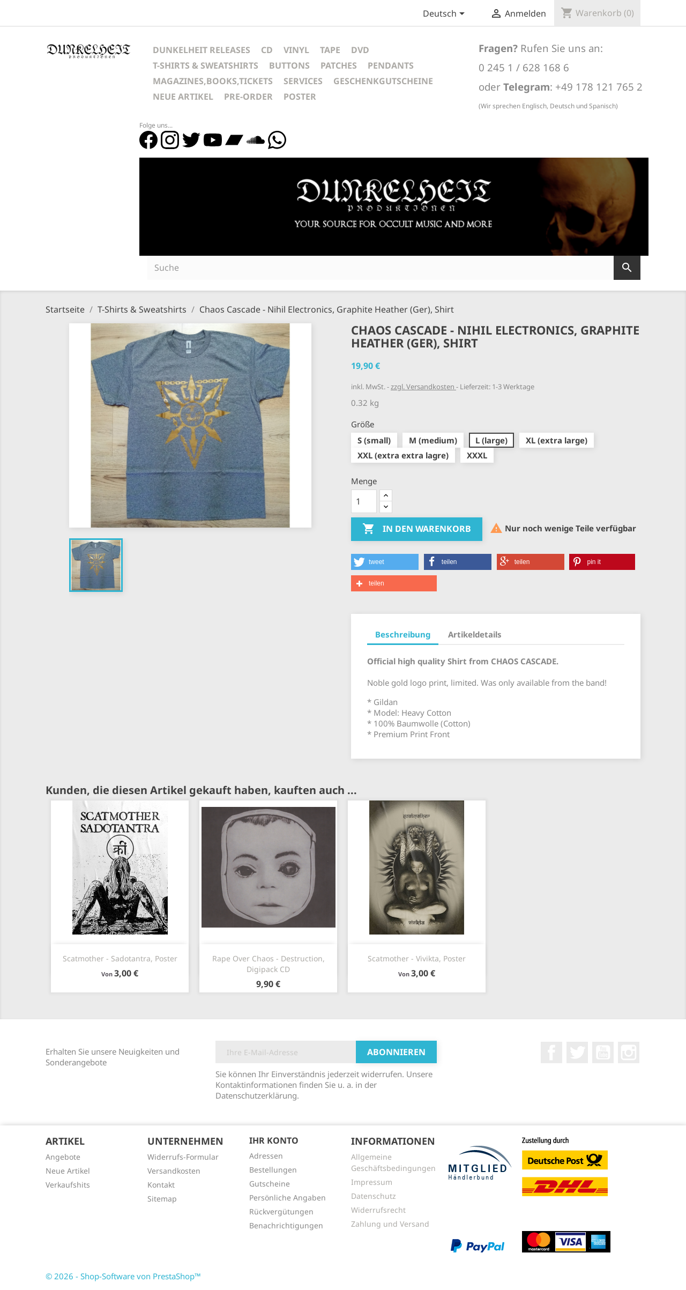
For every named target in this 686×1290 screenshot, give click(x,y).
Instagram (628, 1052)
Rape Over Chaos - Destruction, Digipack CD (268, 963)
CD (267, 50)
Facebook (551, 1052)
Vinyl (296, 50)
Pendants (391, 65)
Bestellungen (273, 1170)
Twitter (577, 1052)
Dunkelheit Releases (201, 50)
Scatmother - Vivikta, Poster (417, 958)
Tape (330, 50)
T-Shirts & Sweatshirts (205, 65)
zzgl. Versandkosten (423, 386)
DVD (360, 50)
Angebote (63, 1157)
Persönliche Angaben (287, 1197)
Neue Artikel (183, 96)
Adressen (266, 1156)
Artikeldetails (475, 634)
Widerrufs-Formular (183, 1157)
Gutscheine (269, 1183)
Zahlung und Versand (390, 1224)
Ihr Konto (274, 1140)
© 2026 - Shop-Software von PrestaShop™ (123, 1276)
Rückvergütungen (281, 1211)
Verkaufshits (68, 1185)
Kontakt (161, 1185)
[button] (385, 562)
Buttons (289, 65)
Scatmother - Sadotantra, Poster (120, 958)
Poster (300, 96)
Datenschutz (373, 1196)
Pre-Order (248, 96)
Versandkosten (173, 1171)
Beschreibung (402, 634)
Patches (338, 65)
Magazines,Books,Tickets (213, 81)
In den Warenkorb (416, 529)
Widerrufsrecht (378, 1210)
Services (303, 81)
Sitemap (162, 1198)
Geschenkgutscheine (383, 81)
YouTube (603, 1052)
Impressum (371, 1182)
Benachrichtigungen (286, 1225)
